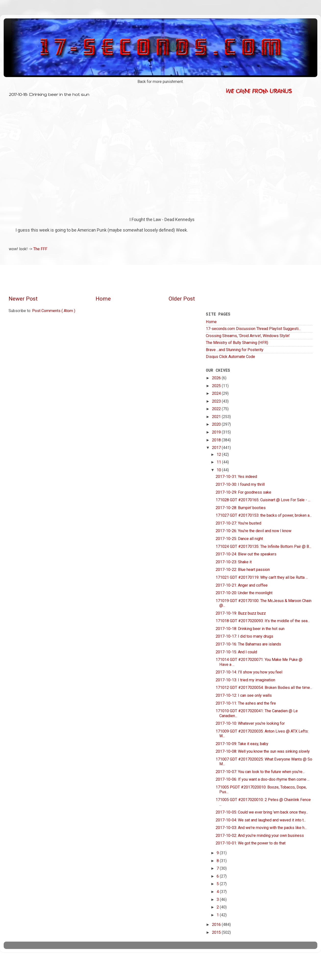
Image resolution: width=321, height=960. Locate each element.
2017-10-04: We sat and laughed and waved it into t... (261, 820)
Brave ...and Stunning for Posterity (234, 349)
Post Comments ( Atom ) (53, 310)
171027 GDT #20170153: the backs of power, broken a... (264, 515)
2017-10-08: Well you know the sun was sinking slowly (263, 751)
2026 (217, 378)
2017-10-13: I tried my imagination (245, 680)
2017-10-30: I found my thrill (240, 484)
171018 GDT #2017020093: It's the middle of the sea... (263, 620)
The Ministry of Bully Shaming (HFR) (237, 342)
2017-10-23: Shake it (234, 562)
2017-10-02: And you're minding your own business (260, 835)
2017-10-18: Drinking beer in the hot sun (250, 628)
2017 (217, 447)
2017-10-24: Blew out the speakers (246, 554)
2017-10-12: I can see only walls (244, 695)
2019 (217, 432)
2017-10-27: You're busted (238, 523)
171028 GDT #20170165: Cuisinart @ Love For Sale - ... (263, 500)
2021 (217, 416)
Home (103, 298)
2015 (217, 932)
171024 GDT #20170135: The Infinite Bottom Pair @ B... (263, 546)
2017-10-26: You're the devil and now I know (253, 530)
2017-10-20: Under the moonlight (244, 593)
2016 (217, 924)
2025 (217, 385)
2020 (217, 424)
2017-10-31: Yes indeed (236, 476)
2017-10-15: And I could (236, 652)
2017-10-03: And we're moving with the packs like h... (261, 827)
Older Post (182, 298)
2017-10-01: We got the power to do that (250, 843)
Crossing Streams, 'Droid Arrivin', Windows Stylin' (248, 335)
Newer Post (23, 298)
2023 (217, 401)
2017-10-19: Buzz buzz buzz (241, 613)
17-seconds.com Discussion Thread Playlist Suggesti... (253, 328)
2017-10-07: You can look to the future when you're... (260, 771)
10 (219, 470)
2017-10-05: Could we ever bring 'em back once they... (262, 812)
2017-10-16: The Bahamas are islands (248, 644)
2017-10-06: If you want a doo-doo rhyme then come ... (262, 779)
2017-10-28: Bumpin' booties (241, 507)
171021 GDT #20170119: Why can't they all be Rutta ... (262, 577)
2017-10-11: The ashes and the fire (246, 703)
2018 (217, 440)
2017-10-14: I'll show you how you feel (249, 672)
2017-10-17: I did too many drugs (244, 636)
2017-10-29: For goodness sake (243, 492)
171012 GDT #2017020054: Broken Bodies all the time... (264, 687)
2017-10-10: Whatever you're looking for (250, 723)
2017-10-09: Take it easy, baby (242, 743)
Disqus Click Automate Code (230, 356)
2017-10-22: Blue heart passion (243, 569)
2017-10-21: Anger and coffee (242, 585)
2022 (217, 409)
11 (219, 462)
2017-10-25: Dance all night (239, 538)
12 (219, 454)
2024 (217, 393)
